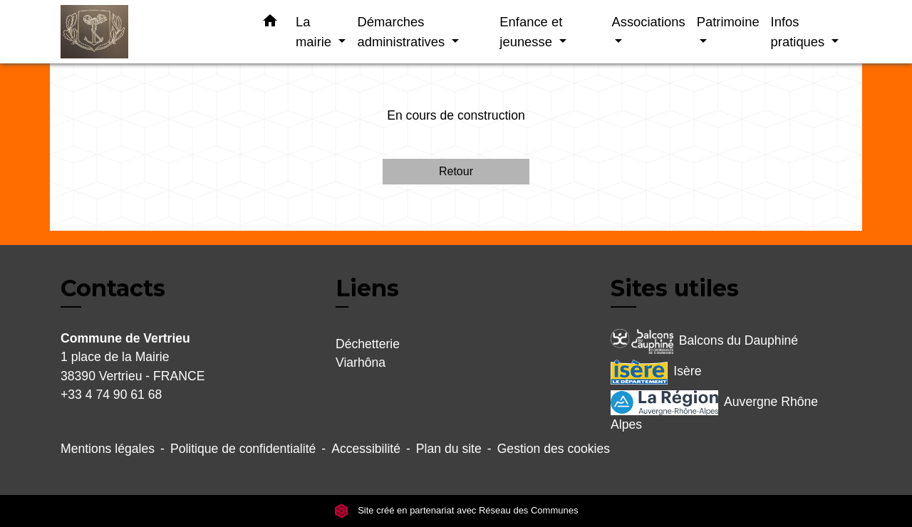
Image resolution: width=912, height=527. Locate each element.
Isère (656, 372)
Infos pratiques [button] (800, 31)
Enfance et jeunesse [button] (530, 31)
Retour (456, 171)
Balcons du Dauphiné (704, 341)
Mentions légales (108, 449)
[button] (270, 23)
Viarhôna (360, 362)
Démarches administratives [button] (402, 31)
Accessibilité (365, 449)
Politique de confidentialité (243, 449)
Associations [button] (648, 21)
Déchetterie (368, 344)
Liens (367, 288)
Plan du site (449, 449)
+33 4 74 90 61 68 (111, 394)
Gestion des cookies (553, 449)
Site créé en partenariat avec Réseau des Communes (456, 510)
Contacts (113, 288)
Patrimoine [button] (728, 21)
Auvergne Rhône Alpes (714, 411)
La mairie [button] (315, 31)
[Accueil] (150, 31)
